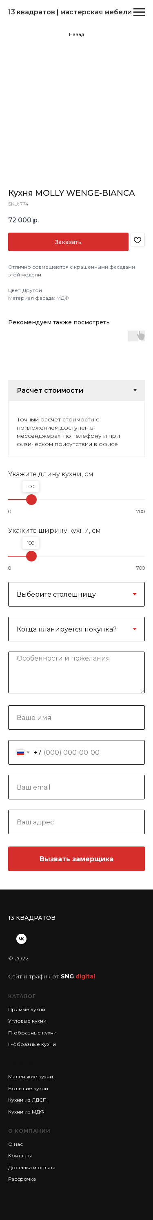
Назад (76, 34)
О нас (15, 1144)
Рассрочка (22, 1179)
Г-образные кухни (32, 1044)
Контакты (20, 1155)
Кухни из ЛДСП (27, 1100)
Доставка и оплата (31, 1167)
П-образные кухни (32, 1033)
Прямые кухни (26, 1009)
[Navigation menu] (139, 12)
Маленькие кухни (30, 1076)
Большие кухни (28, 1088)
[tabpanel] (76, 429)
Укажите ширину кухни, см (54, 530)
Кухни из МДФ (26, 1112)
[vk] (21, 939)
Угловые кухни (27, 1021)
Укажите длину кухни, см (50, 474)
